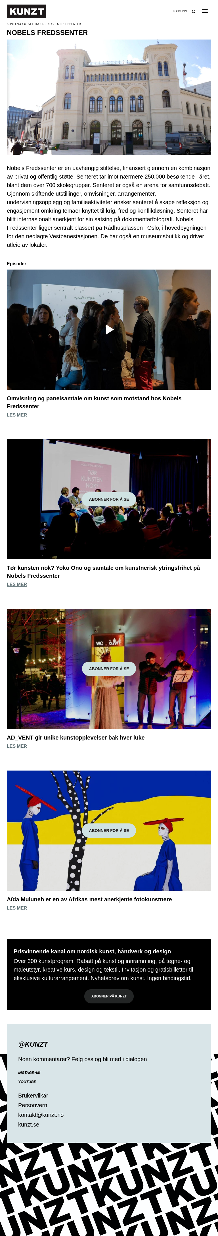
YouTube (27, 1082)
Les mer (17, 415)
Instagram (29, 1073)
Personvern (32, 1105)
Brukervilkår (33, 1095)
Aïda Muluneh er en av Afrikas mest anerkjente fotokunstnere (89, 899)
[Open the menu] (204, 11)
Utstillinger (34, 24)
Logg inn (180, 11)
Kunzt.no (14, 24)
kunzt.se (28, 1124)
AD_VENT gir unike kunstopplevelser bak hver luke (76, 737)
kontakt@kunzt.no (41, 1115)
